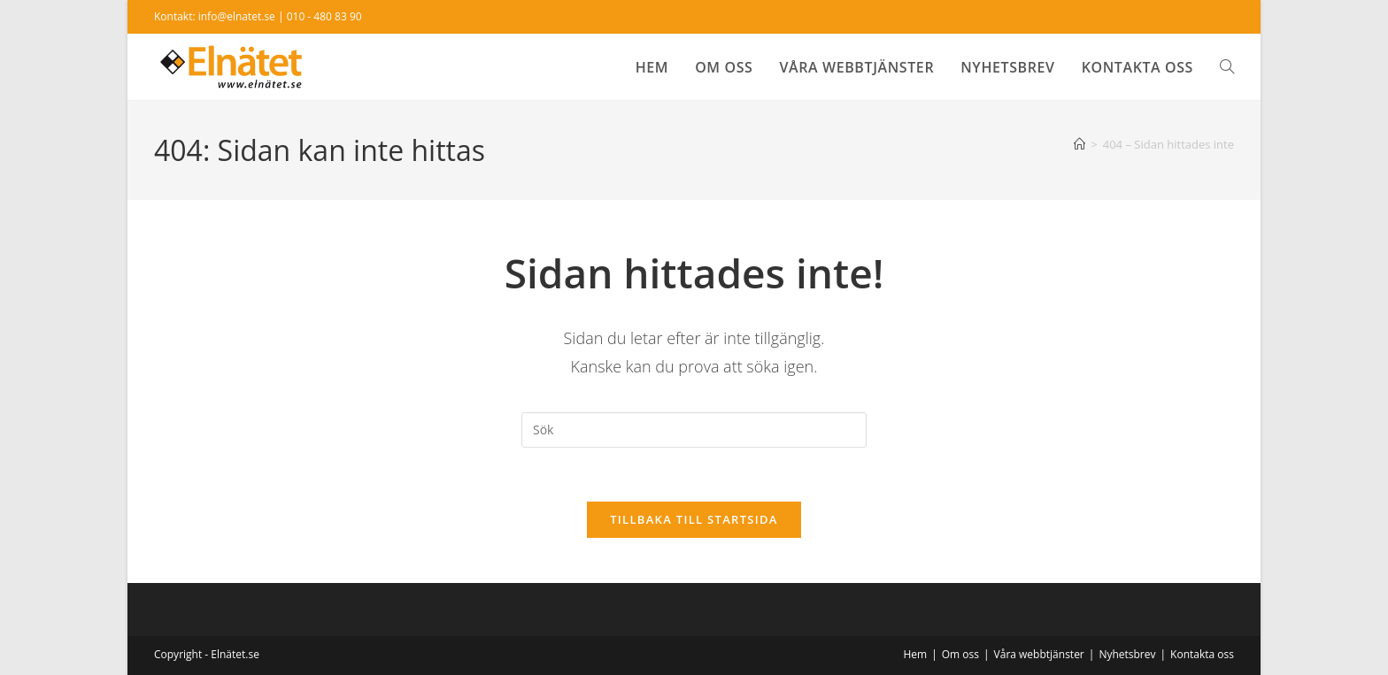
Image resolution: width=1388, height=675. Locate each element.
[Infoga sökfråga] (694, 430)
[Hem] (1079, 144)
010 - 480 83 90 (324, 16)
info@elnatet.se (236, 16)
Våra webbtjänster (1039, 654)
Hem (915, 654)
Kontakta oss (1202, 654)
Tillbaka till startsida (694, 519)
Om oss (960, 654)
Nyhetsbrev (1127, 654)
